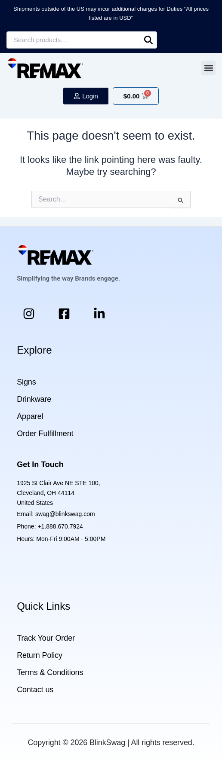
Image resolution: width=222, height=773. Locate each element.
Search (148, 40)
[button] (208, 68)
